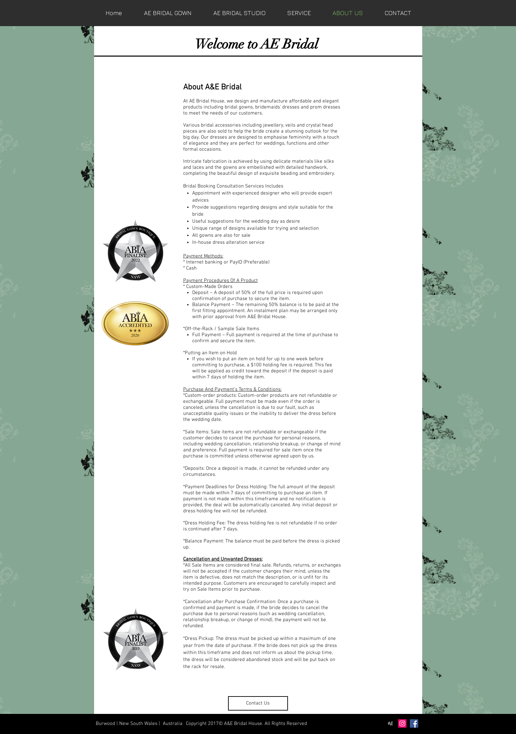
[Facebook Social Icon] (414, 723)
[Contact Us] (258, 703)
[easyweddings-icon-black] (390, 723)
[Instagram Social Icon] (402, 723)
